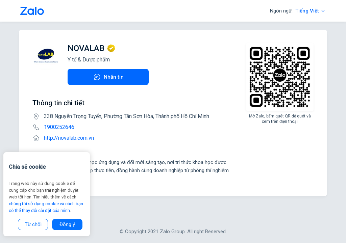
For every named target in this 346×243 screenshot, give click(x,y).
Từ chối (33, 224)
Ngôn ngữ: (298, 10)
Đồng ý (67, 224)
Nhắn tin (108, 77)
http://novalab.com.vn (69, 138)
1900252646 (59, 127)
